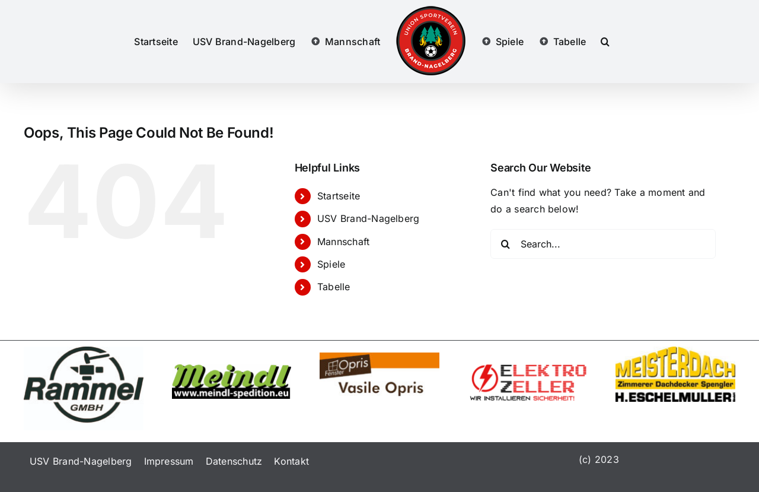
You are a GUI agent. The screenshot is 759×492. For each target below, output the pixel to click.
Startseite (338, 196)
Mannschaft (343, 241)
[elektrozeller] (528, 369)
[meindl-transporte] (232, 369)
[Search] (505, 244)
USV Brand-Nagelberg (368, 218)
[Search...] (603, 244)
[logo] (379, 357)
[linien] (83, 351)
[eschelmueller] (675, 351)
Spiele (331, 264)
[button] (605, 41)
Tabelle (333, 287)
